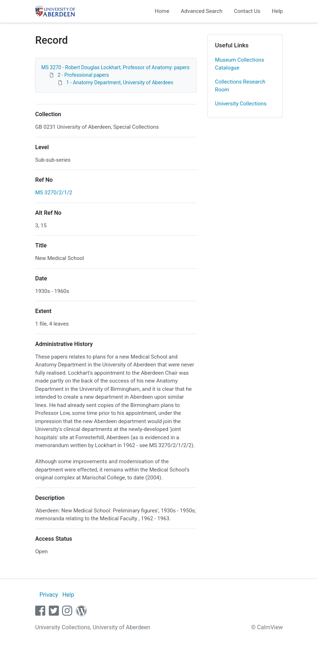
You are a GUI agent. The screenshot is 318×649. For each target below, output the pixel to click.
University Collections (241, 103)
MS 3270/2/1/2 (53, 192)
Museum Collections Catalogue (239, 64)
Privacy (48, 594)
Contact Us (247, 11)
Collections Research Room (240, 86)
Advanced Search (202, 11)
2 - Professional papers (83, 75)
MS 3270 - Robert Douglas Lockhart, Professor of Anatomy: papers (115, 67)
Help (277, 11)
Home (162, 11)
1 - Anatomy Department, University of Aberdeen (119, 82)
